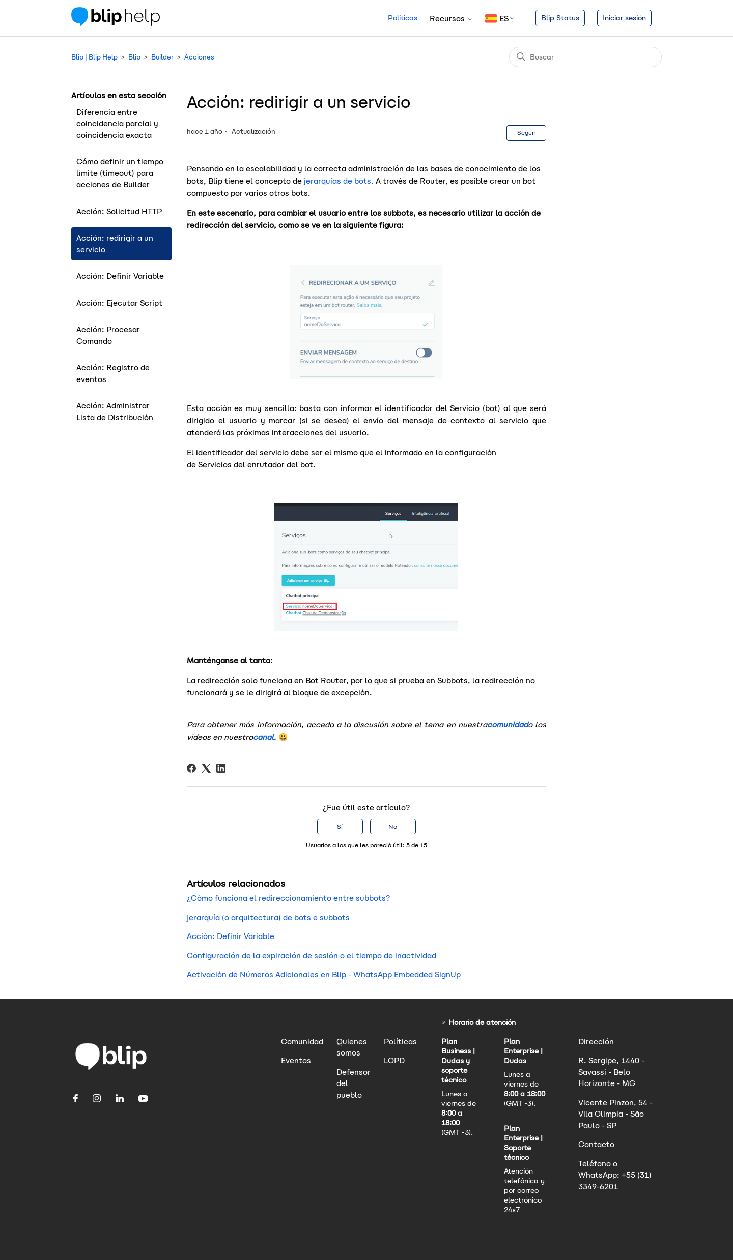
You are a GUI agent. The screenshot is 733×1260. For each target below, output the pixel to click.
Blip (134, 57)
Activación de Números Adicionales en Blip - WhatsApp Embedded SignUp (324, 974)
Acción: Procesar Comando (108, 335)
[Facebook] (191, 768)
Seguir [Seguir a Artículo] (526, 132)
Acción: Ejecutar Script (119, 303)
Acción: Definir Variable (120, 276)
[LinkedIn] (220, 768)
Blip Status (560, 17)
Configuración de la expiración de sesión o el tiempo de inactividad (311, 955)
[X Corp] (206, 768)
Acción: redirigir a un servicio (114, 243)
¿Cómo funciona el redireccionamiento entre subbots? (288, 898)
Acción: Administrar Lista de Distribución (114, 411)
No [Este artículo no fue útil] (392, 826)
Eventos (296, 1060)
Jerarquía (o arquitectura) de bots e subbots (268, 917)
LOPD (394, 1060)
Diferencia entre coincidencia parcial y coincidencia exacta (117, 123)
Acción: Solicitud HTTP (119, 211)
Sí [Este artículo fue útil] (340, 826)
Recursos (451, 18)
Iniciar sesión (624, 17)
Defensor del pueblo (353, 1083)
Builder (162, 57)
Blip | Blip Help (94, 57)
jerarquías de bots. (338, 181)
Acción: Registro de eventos (113, 373)
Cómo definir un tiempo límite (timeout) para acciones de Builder (119, 173)
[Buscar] (585, 57)
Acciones (199, 57)
